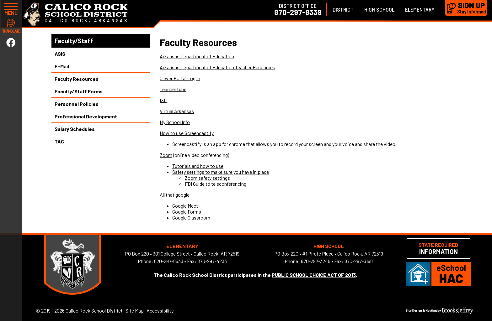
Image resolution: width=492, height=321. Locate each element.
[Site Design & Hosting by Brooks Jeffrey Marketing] (439, 312)
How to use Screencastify (187, 133)
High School (379, 9)
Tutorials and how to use (197, 166)
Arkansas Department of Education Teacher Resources (217, 67)
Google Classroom (191, 217)
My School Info (175, 122)
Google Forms (186, 212)
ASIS (60, 54)
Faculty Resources (77, 79)
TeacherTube (173, 89)
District (343, 9)
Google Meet (185, 206)
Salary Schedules (75, 129)
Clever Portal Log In (180, 78)
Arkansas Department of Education (197, 56)
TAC (59, 141)
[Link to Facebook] (11, 42)
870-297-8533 (168, 261)
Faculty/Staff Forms (79, 91)
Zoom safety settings (207, 178)
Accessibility (160, 310)
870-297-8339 (298, 12)
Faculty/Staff (74, 40)
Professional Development (86, 116)
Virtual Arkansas (177, 111)
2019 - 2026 (53, 310)
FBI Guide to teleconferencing (215, 184)
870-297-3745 (315, 261)
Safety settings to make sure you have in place (220, 172)
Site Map (135, 310)
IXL (163, 100)
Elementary (420, 9)
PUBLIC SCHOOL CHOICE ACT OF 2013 (314, 275)
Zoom (166, 155)
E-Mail (62, 66)
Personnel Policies (77, 104)
